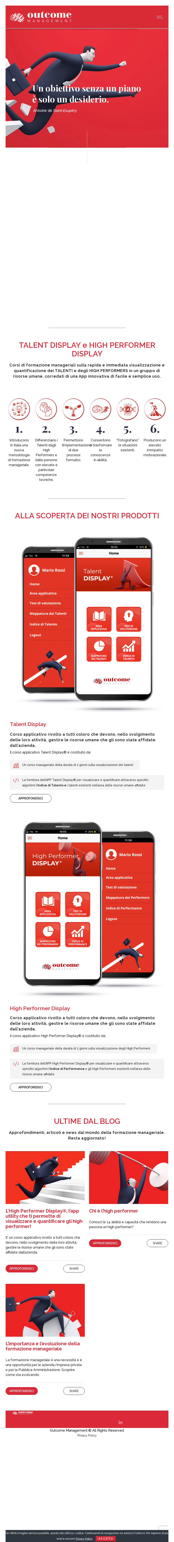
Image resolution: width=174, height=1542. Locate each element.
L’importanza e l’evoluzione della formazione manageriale (43, 1346)
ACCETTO (105, 1538)
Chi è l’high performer (113, 1211)
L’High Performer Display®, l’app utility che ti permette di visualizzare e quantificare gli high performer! (44, 1218)
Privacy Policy (87, 1435)
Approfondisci (21, 1268)
